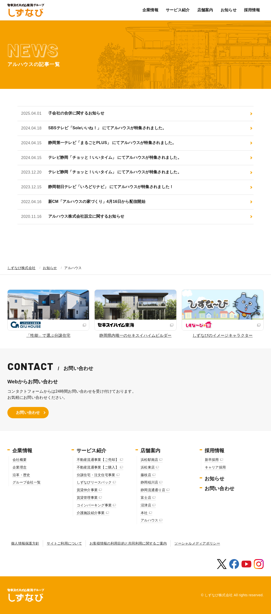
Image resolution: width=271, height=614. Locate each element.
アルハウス (149, 520)
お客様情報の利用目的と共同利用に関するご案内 (128, 543)
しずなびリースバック (94, 482)
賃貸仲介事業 (87, 490)
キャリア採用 (215, 467)
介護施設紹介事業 (91, 513)
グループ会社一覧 (27, 482)
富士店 (146, 498)
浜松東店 (148, 467)
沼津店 (146, 505)
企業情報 (150, 10)
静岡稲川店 (149, 482)
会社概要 (20, 460)
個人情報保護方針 (25, 543)
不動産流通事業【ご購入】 (98, 467)
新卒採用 (212, 460)
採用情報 (252, 10)
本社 (144, 513)
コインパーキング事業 (94, 505)
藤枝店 (146, 475)
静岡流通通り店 (153, 490)
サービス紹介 (178, 10)
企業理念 (20, 467)
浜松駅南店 (149, 460)
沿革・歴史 (21, 475)
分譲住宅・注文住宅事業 (96, 475)
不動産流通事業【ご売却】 (98, 460)
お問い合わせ (28, 412)
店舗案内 (205, 10)
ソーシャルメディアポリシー (197, 543)
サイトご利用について (64, 543)
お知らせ (229, 10)
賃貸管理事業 (87, 498)
